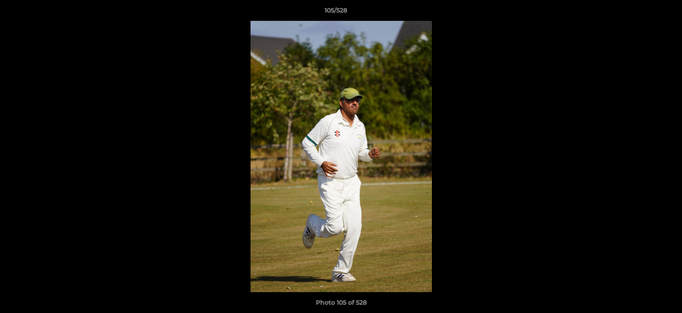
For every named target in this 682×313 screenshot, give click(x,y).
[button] (645, 13)
